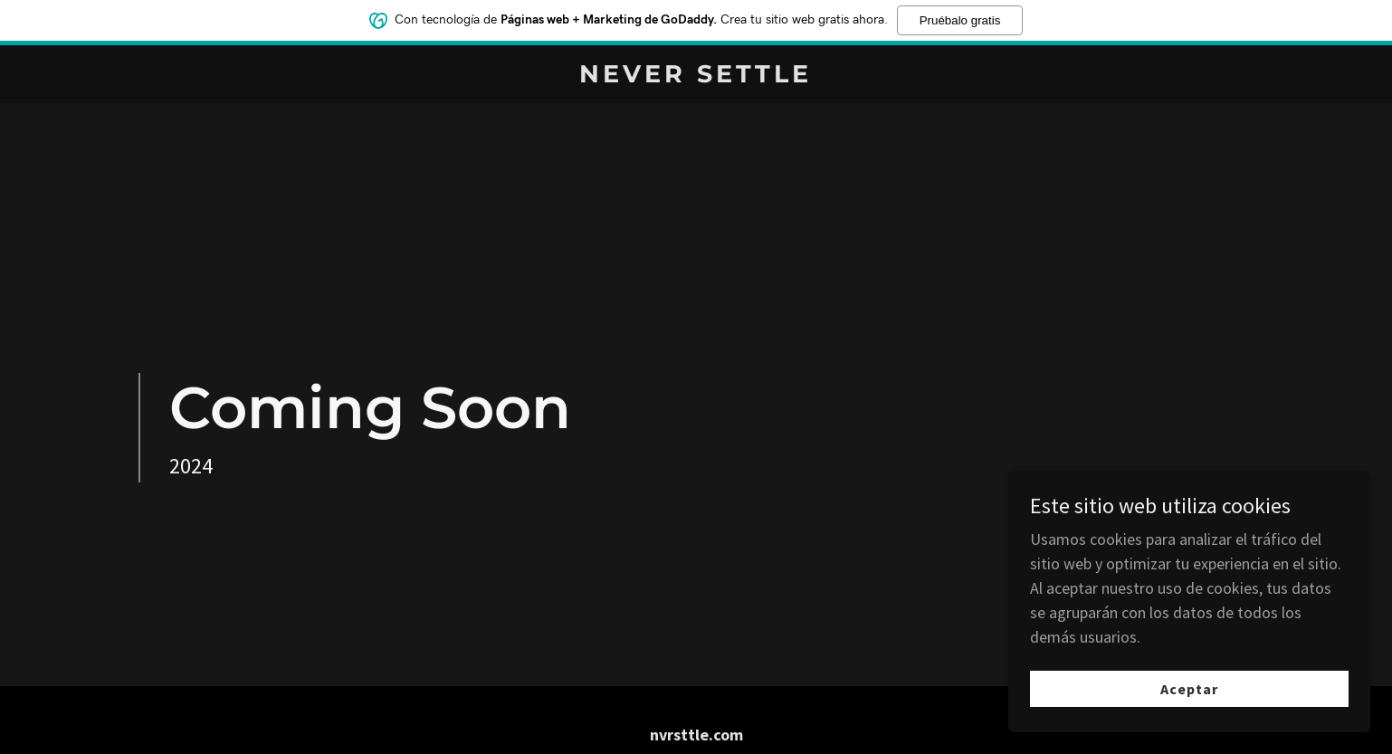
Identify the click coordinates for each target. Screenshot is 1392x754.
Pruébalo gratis (960, 18)
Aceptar (1189, 701)
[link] (696, 76)
